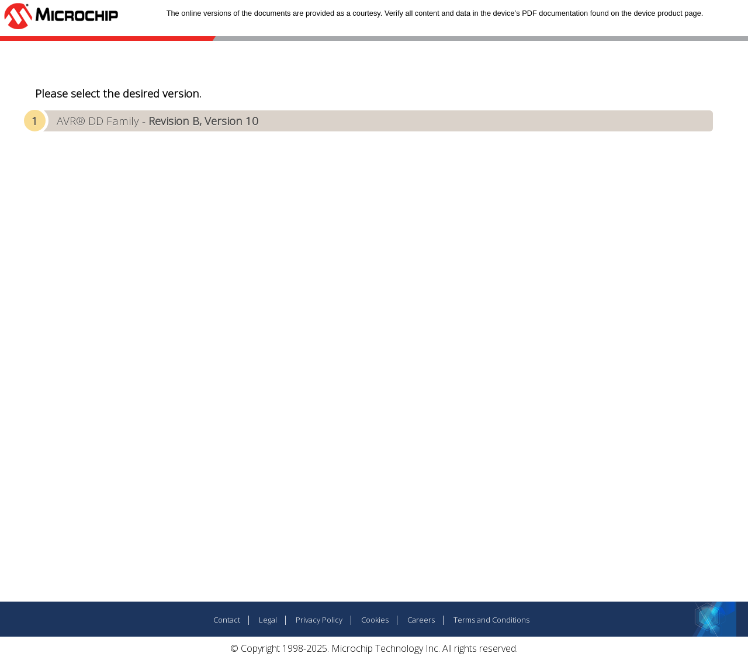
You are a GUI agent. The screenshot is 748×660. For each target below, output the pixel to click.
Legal (268, 619)
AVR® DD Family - (157, 120)
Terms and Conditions (491, 619)
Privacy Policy (319, 619)
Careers (421, 619)
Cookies (375, 619)
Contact (226, 619)
